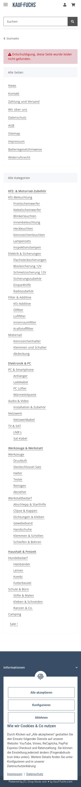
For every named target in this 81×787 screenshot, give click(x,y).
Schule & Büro (18, 589)
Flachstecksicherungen (29, 260)
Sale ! (14, 624)
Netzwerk (15, 413)
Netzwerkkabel (24, 420)
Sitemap (14, 133)
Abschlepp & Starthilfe (29, 504)
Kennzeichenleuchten (29, 235)
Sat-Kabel (20, 438)
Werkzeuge (16, 454)
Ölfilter (18, 310)
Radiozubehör (23, 291)
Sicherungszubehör (27, 278)
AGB (11, 125)
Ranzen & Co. (23, 608)
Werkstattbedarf (20, 498)
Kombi (18, 577)
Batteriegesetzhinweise (25, 149)
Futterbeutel (22, 583)
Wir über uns (17, 109)
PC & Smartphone (21, 370)
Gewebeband (23, 523)
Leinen (18, 570)
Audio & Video (18, 401)
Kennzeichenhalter (27, 341)
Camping (14, 614)
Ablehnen (41, 717)
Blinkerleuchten (24, 216)
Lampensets (22, 241)
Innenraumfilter (24, 322)
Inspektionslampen (27, 247)
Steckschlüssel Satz (27, 467)
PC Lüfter (20, 388)
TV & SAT (14, 426)
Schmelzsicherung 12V (29, 272)
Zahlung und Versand (24, 101)
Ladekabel (20, 382)
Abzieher (19, 492)
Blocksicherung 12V (27, 266)
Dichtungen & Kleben (28, 517)
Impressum (14, 774)
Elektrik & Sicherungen (24, 253)
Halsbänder (21, 564)
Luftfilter (19, 316)
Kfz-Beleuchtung (20, 197)
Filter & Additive (19, 297)
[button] (65, 4)
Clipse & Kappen (25, 511)
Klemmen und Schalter (30, 347)
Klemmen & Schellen (28, 536)
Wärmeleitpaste (24, 395)
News (12, 85)
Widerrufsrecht (19, 157)
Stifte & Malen (23, 595)
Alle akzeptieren (41, 692)
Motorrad (15, 335)
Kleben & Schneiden (28, 602)
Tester (17, 479)
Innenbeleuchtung (26, 222)
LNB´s (17, 432)
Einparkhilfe (22, 285)
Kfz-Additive (22, 304)
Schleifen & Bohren (27, 542)
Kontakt (13, 93)
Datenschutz (34, 774)
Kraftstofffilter (23, 329)
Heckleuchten (23, 228)
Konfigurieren (41, 705)
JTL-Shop (28, 781)
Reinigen (19, 486)
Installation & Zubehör (29, 407)
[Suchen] (35, 21)
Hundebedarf (18, 558)
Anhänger (20, 376)
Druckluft (20, 461)
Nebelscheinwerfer (27, 210)
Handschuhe (22, 529)
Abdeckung (21, 354)
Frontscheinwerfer (26, 203)
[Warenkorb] (73, 4)
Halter (17, 473)
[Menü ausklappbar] (5, 2)
